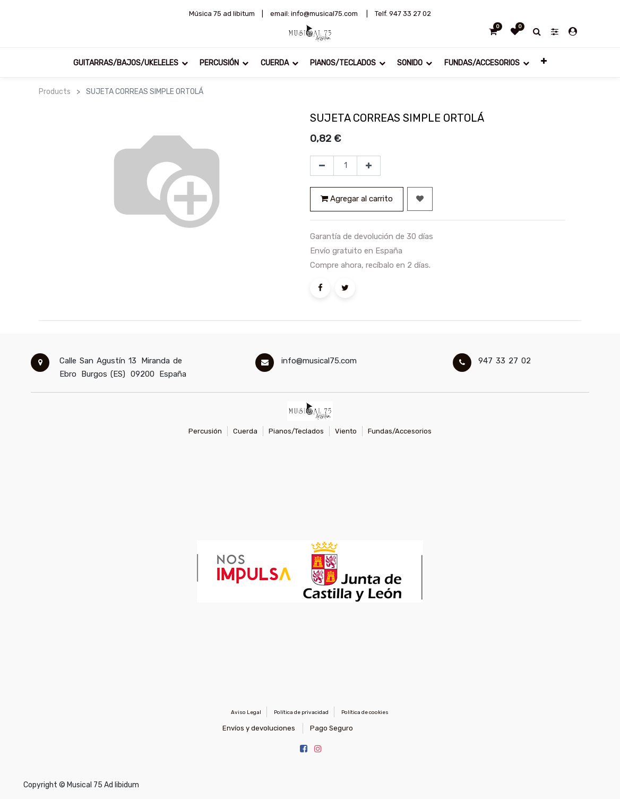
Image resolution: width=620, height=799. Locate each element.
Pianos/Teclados (296, 431)
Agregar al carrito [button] (357, 198)
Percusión (205, 431)
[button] (544, 62)
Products (55, 91)
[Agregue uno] (369, 166)
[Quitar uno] (322, 166)
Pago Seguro (331, 728)
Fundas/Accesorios (400, 431)
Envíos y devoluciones (258, 728)
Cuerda (245, 431)
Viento (346, 431)
